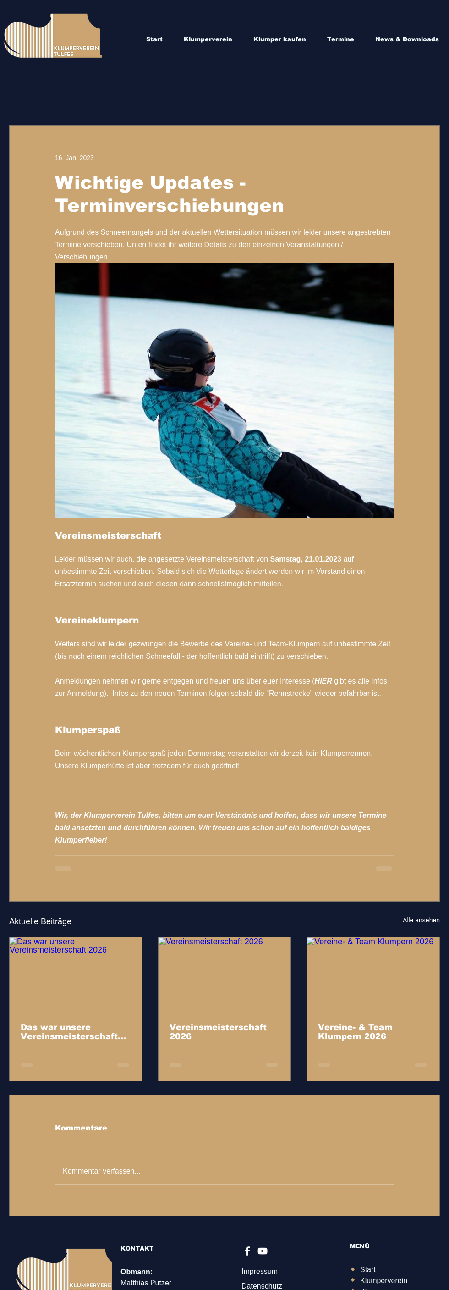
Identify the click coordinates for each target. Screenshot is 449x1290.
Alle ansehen (421, 920)
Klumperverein (383, 1280)
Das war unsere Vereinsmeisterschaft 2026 (69, 1032)
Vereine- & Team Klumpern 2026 (355, 1032)
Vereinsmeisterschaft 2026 (218, 1032)
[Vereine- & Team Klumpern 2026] (373, 974)
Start (368, 1269)
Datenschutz (261, 1286)
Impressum (259, 1271)
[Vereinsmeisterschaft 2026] (225, 974)
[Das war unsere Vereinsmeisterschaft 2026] (76, 974)
